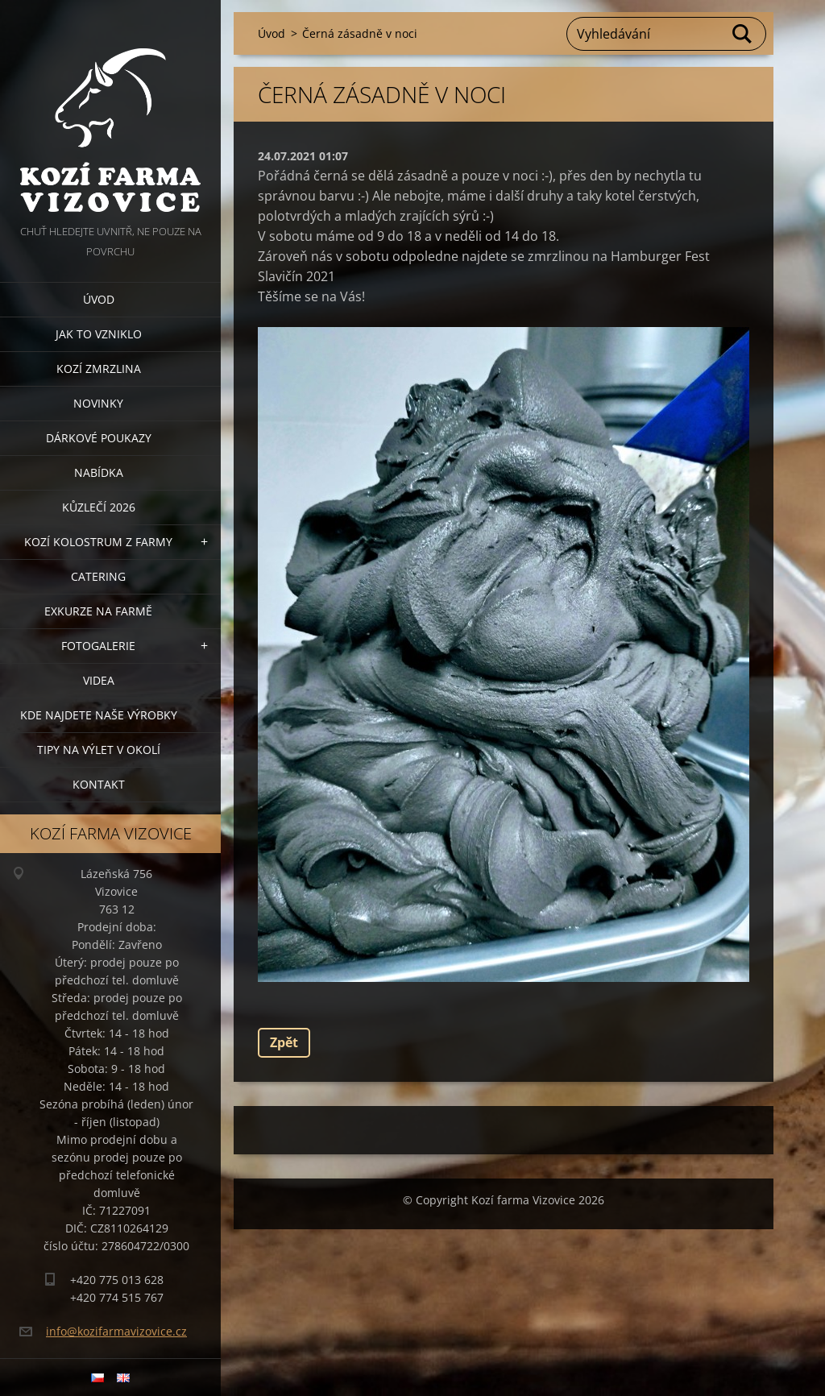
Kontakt (99, 784)
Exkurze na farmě (98, 611)
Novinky (98, 403)
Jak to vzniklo (99, 334)
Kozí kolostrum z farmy (98, 541)
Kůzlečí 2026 (98, 507)
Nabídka (98, 472)
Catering (98, 576)
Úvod (98, 299)
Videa (98, 680)
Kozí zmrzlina (98, 368)
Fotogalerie (98, 645)
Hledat (742, 34)
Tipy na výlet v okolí (98, 749)
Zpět (284, 1042)
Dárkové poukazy (98, 437)
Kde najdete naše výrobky (98, 715)
